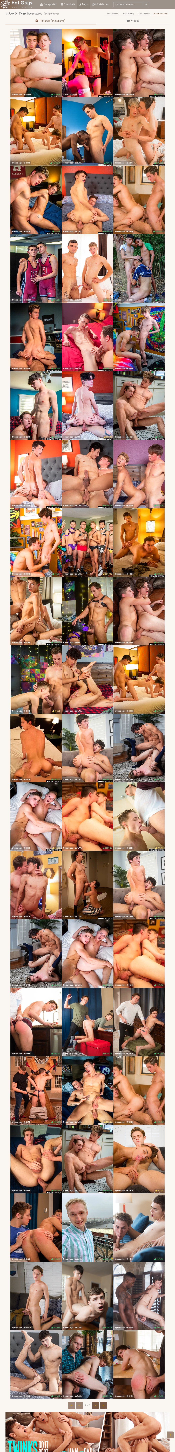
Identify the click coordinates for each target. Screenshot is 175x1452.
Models (98, 4)
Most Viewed (144, 13)
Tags (83, 4)
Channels (68, 4)
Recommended (160, 13)
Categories (48, 4)
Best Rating (128, 13)
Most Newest (113, 13)
